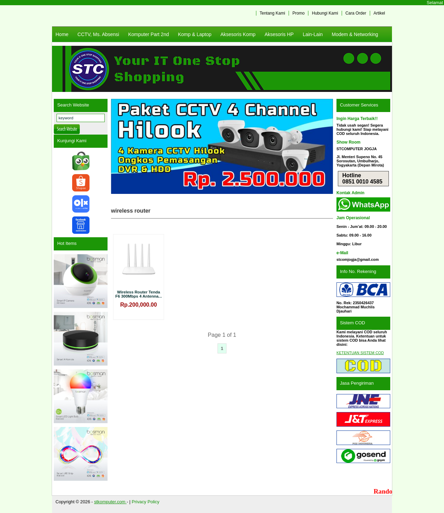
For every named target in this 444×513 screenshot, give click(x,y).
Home (62, 34)
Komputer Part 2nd (148, 34)
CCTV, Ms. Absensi (98, 34)
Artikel (379, 13)
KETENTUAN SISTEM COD (360, 353)
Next (324, 146)
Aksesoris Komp (237, 34)
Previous (119, 146)
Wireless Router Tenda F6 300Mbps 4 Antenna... (139, 294)
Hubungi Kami (325, 13)
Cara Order (355, 13)
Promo (298, 13)
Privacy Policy (146, 501)
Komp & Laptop (195, 34)
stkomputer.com (110, 501)
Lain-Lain (313, 34)
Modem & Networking (355, 34)
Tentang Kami (272, 13)
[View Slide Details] (222, 146)
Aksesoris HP (279, 34)
